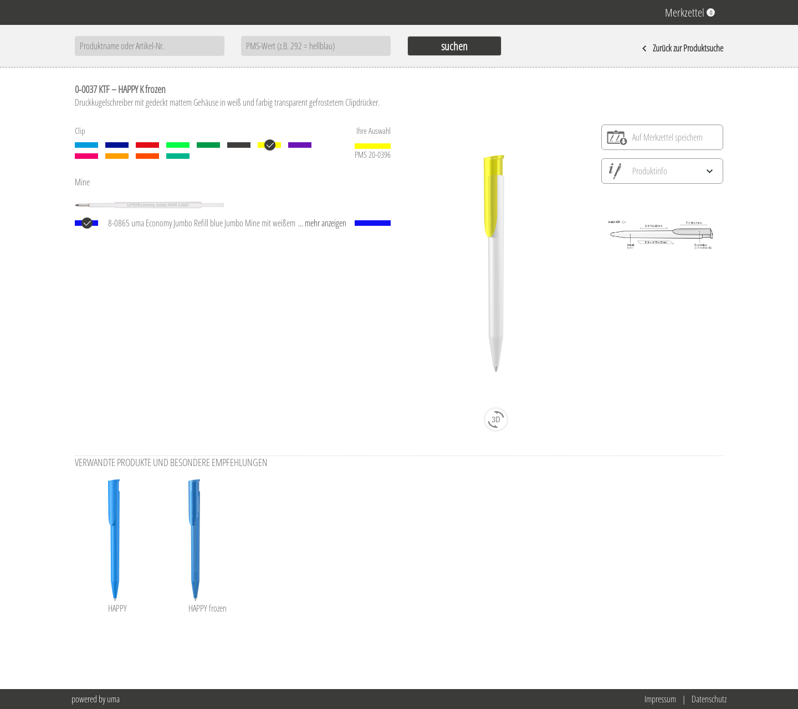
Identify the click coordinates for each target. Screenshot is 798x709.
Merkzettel (690, 12)
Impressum (660, 699)
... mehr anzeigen (322, 223)
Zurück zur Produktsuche (682, 48)
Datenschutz (709, 699)
